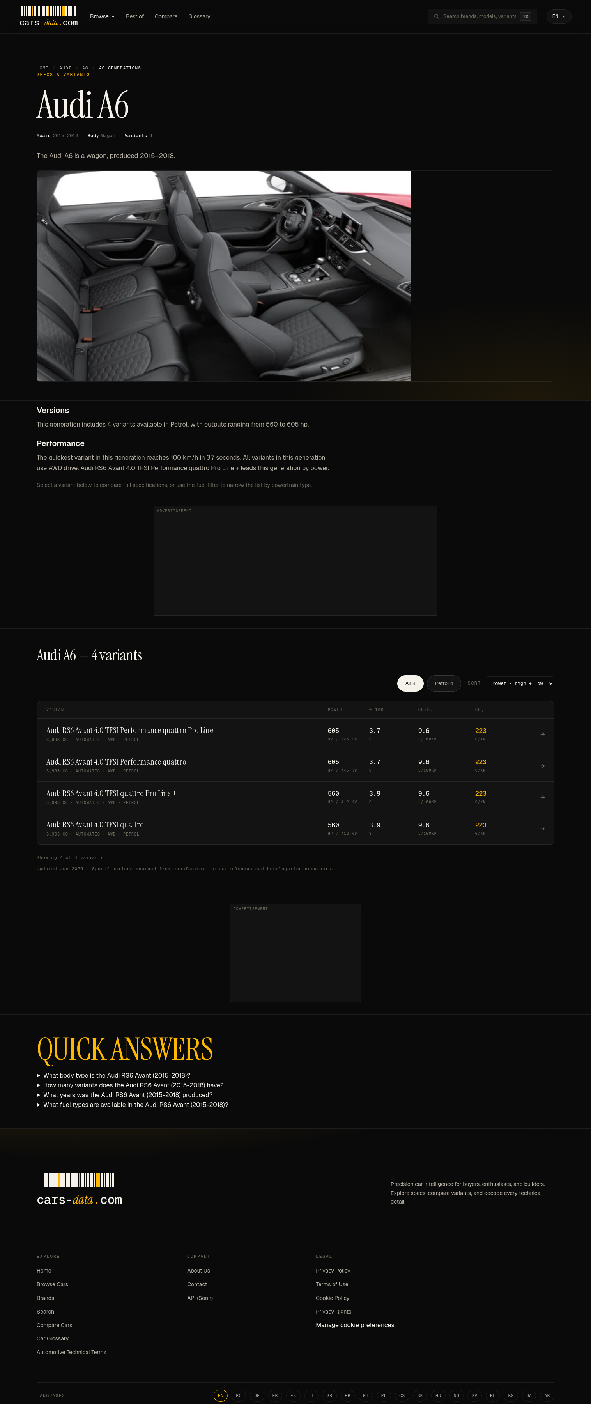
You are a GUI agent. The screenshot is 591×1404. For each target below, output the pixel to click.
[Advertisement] (295, 561)
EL (493, 1396)
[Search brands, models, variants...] (477, 16)
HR (348, 1396)
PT (366, 1396)
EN (221, 1396)
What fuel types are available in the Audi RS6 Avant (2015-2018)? (135, 1105)
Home (43, 68)
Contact (197, 1284)
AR (547, 1396)
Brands (45, 1298)
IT (312, 1396)
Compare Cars (54, 1325)
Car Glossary (53, 1339)
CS (402, 1396)
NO (457, 1396)
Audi (66, 68)
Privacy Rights (333, 1311)
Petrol (444, 683)
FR (275, 1396)
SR (330, 1396)
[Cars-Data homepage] (51, 16)
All (410, 683)
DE (257, 1396)
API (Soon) (200, 1298)
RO (239, 1396)
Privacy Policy (333, 1271)
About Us (198, 1271)
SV (475, 1396)
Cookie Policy (332, 1298)
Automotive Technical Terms (71, 1352)
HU (438, 1396)
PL (384, 1396)
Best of (137, 16)
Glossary (202, 16)
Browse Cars (52, 1284)
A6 (85, 68)
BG (511, 1396)
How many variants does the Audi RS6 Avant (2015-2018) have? (133, 1086)
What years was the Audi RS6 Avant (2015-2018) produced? (128, 1095)
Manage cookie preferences (355, 1325)
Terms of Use (332, 1284)
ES (293, 1396)
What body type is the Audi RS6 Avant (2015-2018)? (116, 1076)
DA (529, 1396)
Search (45, 1311)
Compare (168, 16)
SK (420, 1396)
